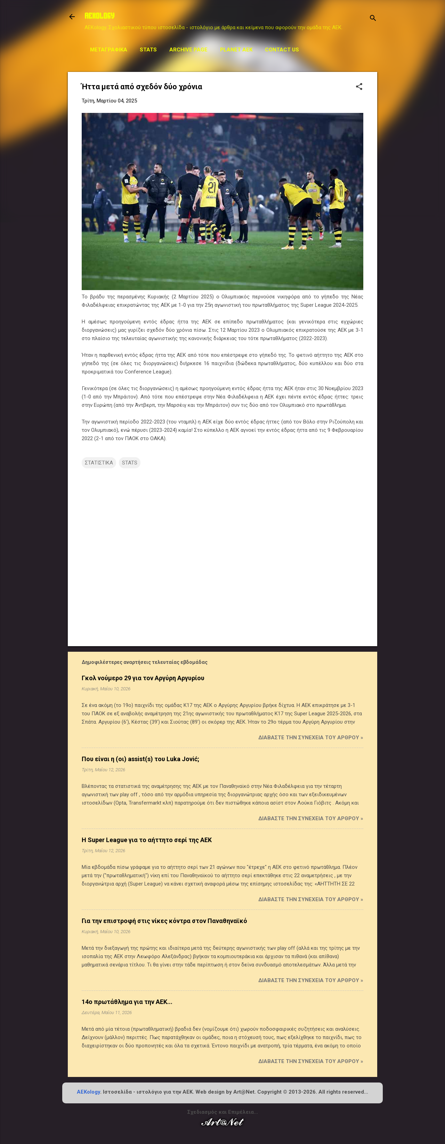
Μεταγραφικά (108, 50)
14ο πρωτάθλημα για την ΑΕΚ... (127, 1001)
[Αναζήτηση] (373, 19)
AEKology (88, 1092)
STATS (148, 50)
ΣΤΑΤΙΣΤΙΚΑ (99, 463)
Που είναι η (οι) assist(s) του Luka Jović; (140, 759)
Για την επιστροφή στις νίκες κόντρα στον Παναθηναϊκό (164, 920)
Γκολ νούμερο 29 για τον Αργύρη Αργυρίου (143, 678)
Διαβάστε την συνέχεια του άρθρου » (310, 737)
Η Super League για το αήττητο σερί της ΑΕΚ (147, 839)
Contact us (282, 50)
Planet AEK (236, 50)
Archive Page (188, 50)
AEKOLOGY (99, 17)
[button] (359, 87)
